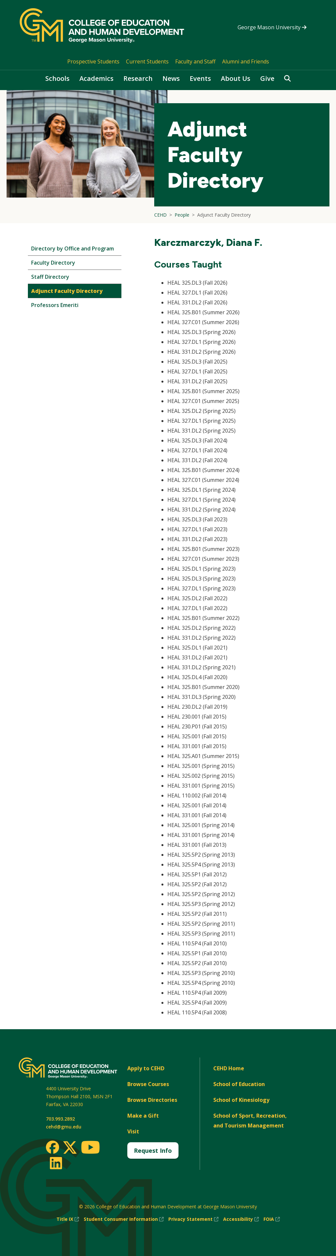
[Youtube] (90, 1148)
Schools (57, 78)
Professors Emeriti (54, 305)
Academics (96, 78)
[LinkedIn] (55, 1163)
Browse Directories (152, 1099)
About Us (235, 78)
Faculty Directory (53, 262)
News (171, 78)
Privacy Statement (193, 1219)
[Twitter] (69, 1148)
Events (200, 78)
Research (138, 78)
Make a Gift (143, 1115)
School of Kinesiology (241, 1099)
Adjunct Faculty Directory (67, 291)
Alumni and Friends (245, 61)
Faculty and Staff (195, 61)
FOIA (271, 1219)
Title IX (67, 1219)
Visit (133, 1131)
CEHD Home (228, 1068)
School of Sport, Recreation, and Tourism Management (250, 1120)
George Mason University (272, 27)
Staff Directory (50, 276)
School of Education (239, 1084)
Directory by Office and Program (72, 248)
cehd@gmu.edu (63, 1127)
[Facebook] (52, 1147)
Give (267, 78)
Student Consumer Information (124, 1219)
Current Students (147, 61)
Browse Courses (148, 1084)
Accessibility (241, 1219)
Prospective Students (93, 61)
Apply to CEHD (145, 1068)
